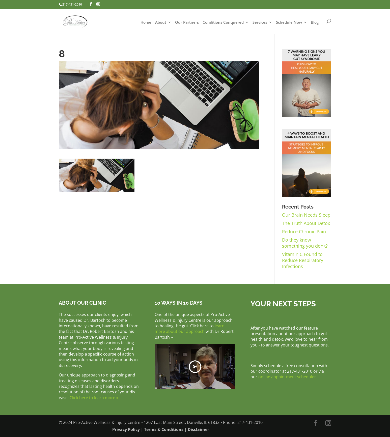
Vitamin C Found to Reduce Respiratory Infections (302, 260)
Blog (315, 22)
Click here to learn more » (94, 397)
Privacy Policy (126, 429)
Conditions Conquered (223, 22)
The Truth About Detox (306, 223)
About (160, 22)
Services (260, 22)
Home (146, 22)
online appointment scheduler (287, 377)
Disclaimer (198, 429)
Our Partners (187, 22)
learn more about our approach (190, 328)
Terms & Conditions (163, 429)
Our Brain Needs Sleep (306, 215)
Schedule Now (289, 22)
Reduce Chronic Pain (304, 231)
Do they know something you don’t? (305, 243)
